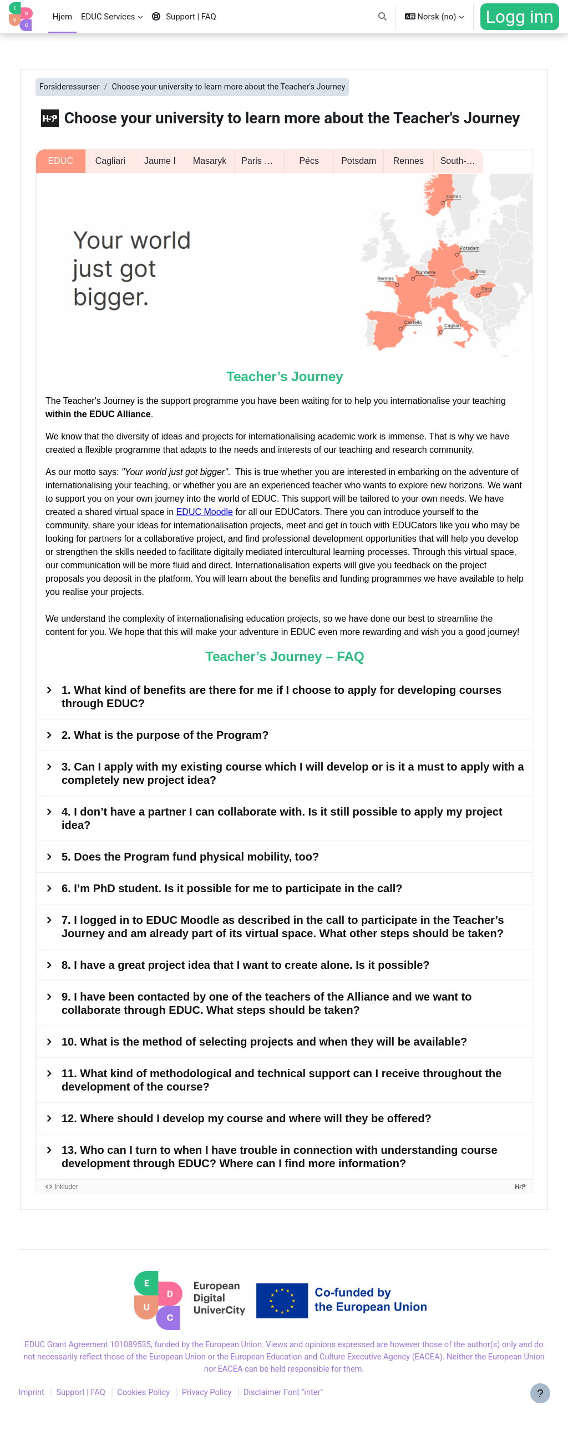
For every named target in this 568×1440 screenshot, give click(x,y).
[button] (382, 16)
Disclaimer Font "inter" (310, 1425)
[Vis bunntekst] (540, 1412)
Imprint (52, 1425)
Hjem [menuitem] (62, 17)
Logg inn (520, 16)
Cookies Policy (167, 1425)
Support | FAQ (103, 1425)
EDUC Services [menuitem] (108, 17)
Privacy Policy (231, 1425)
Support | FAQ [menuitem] (183, 17)
